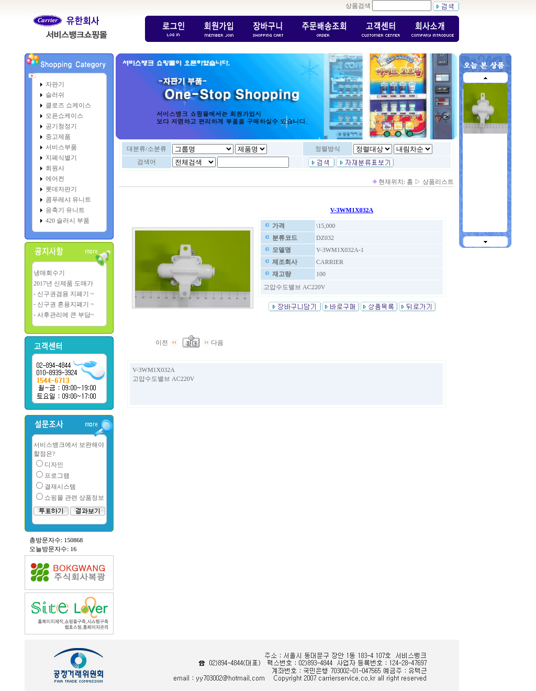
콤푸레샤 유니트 (68, 199)
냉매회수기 (49, 273)
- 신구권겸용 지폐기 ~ (64, 294)
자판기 (55, 84)
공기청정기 (61, 126)
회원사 (55, 168)
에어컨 (55, 178)
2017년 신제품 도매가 (63, 283)
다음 (214, 342)
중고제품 (58, 136)
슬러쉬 (55, 94)
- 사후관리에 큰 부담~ (64, 315)
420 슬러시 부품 (68, 220)
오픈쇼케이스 (64, 115)
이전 (167, 342)
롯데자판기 (61, 189)
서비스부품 (61, 147)
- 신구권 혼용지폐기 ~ (64, 304)
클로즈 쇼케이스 (68, 105)
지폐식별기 (61, 157)
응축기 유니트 (65, 210)
